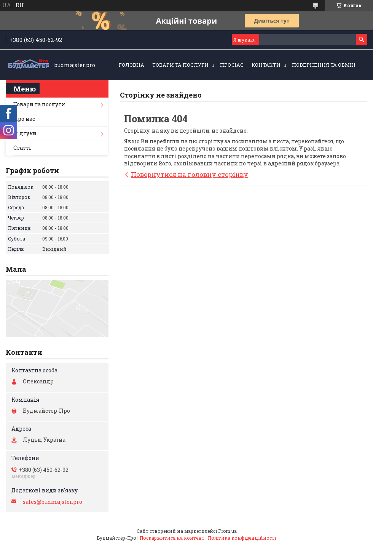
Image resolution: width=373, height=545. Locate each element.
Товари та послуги (180, 64)
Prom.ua (227, 531)
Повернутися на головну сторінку (189, 174)
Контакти (266, 64)
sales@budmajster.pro (52, 502)
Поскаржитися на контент (172, 538)
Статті (22, 147)
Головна (131, 64)
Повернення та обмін (323, 64)
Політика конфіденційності (242, 538)
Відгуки (25, 133)
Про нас (232, 64)
